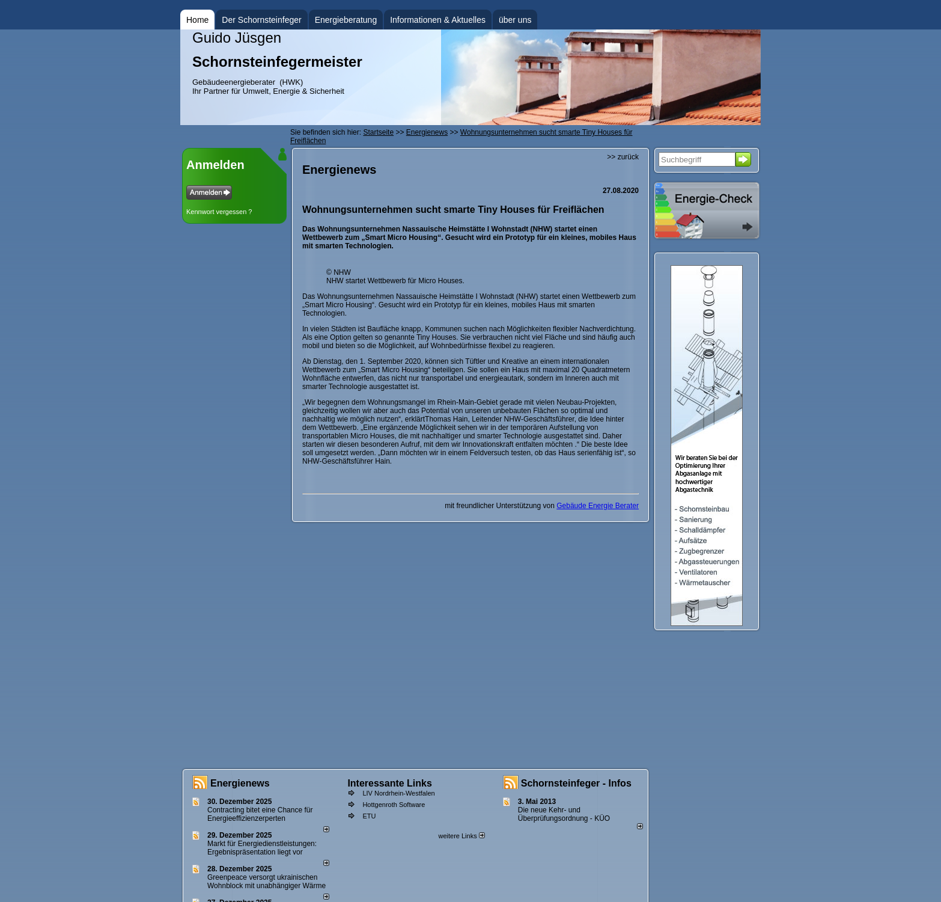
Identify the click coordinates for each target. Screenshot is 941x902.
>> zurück (623, 157)
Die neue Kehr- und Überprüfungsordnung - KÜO (564, 814)
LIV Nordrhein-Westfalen (398, 793)
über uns (515, 20)
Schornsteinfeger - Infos (576, 783)
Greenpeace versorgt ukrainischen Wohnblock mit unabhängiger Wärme (266, 881)
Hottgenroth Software (393, 804)
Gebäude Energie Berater (597, 506)
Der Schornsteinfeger (261, 20)
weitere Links (461, 835)
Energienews (240, 783)
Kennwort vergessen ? (219, 211)
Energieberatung (346, 20)
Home (197, 20)
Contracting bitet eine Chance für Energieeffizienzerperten (259, 814)
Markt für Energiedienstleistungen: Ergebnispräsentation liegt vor (262, 847)
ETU (369, 816)
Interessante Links (389, 783)
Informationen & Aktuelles (438, 20)
